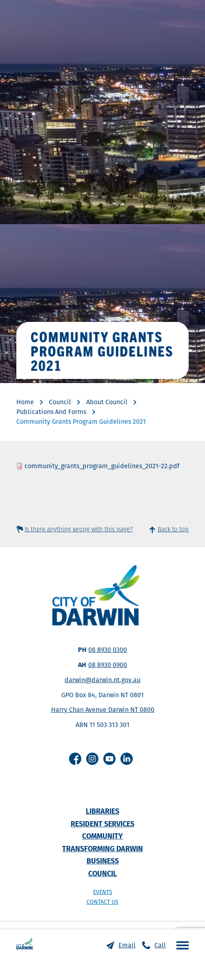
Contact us (102, 902)
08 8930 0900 (107, 664)
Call (160, 945)
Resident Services (102, 824)
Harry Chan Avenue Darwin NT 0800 (102, 709)
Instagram (92, 759)
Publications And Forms (51, 411)
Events (102, 892)
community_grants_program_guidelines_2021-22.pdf (102, 466)
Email (127, 945)
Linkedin (126, 759)
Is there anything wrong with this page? (79, 529)
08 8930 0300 (107, 649)
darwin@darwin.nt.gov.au (102, 680)
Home (25, 402)
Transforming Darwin (102, 848)
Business (103, 861)
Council (60, 402)
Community (102, 836)
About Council (106, 402)
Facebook (75, 759)
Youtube (109, 759)
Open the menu (180, 945)
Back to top (173, 529)
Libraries (102, 811)
